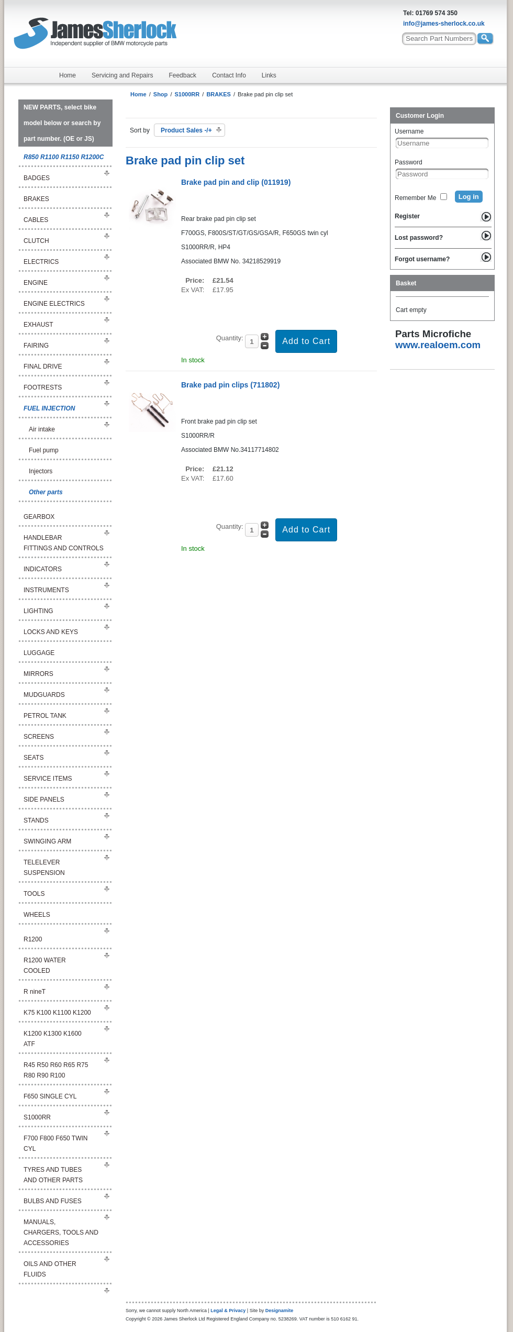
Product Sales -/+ (186, 130)
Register (407, 216)
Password (408, 162)
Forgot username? (422, 259)
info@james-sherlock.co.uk (444, 23)
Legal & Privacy (228, 1310)
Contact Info (229, 75)
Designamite (279, 1310)
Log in (469, 197)
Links (269, 75)
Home (67, 75)
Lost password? (419, 237)
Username (409, 131)
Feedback (182, 75)
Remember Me (415, 198)
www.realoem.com (438, 344)
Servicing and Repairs (122, 75)
